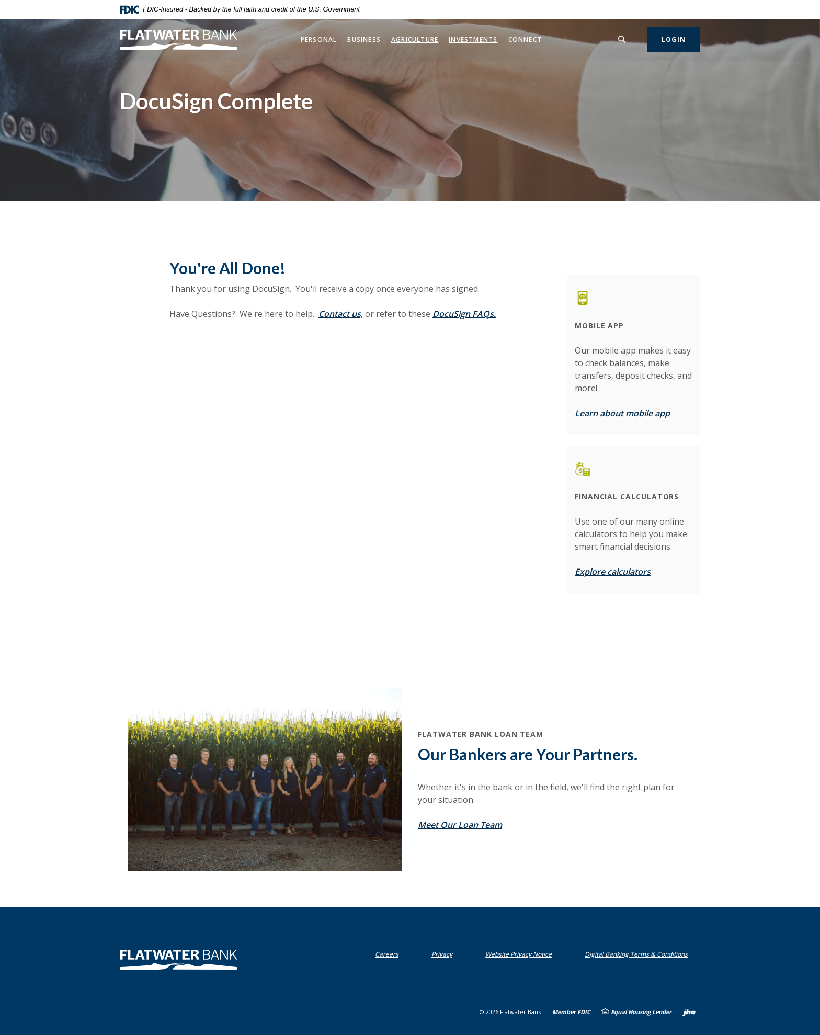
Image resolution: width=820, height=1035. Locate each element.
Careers (386, 954)
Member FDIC (571, 1012)
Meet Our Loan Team (460, 825)
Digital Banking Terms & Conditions (638, 954)
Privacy (444, 954)
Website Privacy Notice (520, 954)
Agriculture (414, 39)
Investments (473, 39)
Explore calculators (613, 571)
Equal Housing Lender (641, 1012)
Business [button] (364, 39)
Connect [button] (525, 39)
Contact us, (340, 314)
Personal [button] (319, 39)
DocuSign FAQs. (464, 314)
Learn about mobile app (622, 413)
